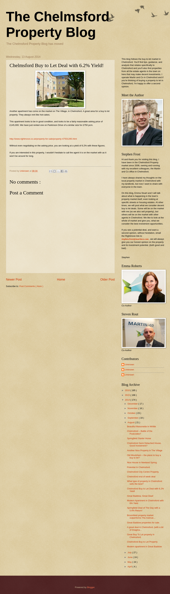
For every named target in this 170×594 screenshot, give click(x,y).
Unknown (129, 364)
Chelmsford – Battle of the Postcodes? (139, 432)
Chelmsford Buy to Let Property (142, 542)
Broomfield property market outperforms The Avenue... (141, 516)
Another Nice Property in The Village (144, 450)
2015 (127, 395)
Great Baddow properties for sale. (143, 522)
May (130, 562)
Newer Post (14, 279)
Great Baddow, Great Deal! (140, 496)
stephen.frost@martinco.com (135, 239)
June (130, 557)
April (130, 566)
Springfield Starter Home (139, 438)
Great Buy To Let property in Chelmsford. (140, 535)
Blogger (91, 587)
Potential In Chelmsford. (138, 467)
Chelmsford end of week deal (141, 476)
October (132, 413)
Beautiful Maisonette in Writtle (141, 426)
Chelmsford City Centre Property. (143, 472)
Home (61, 279)
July (130, 552)
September (133, 418)
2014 (127, 400)
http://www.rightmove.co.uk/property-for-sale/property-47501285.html (43, 139)
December (133, 403)
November (133, 408)
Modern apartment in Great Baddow (144, 546)
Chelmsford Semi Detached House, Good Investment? (144, 444)
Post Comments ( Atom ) (31, 286)
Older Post (107, 279)
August (131, 422)
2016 (127, 390)
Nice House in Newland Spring (142, 462)
